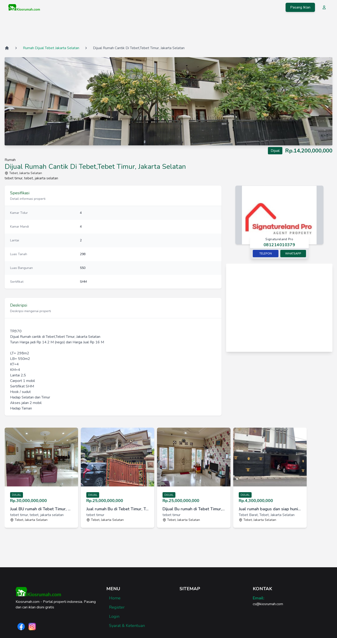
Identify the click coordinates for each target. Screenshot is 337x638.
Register (117, 607)
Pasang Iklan (300, 7)
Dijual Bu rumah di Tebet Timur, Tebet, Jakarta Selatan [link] (194, 509)
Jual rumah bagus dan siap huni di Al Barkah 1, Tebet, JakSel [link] (270, 509)
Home (115, 598)
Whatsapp (293, 253)
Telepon (265, 253)
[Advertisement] (168, 29)
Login (114, 616)
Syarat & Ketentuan (127, 625)
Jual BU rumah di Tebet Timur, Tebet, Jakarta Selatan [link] (41, 509)
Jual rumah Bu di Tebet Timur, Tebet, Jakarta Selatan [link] (117, 509)
